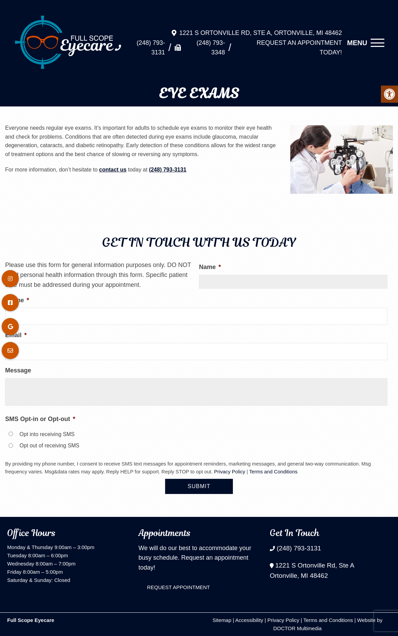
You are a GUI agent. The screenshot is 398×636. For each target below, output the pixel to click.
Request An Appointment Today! (299, 44)
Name (210, 267)
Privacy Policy (229, 471)
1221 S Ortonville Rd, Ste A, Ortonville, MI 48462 (260, 29)
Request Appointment (178, 587)
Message (18, 370)
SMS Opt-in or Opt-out (40, 419)
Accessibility (249, 620)
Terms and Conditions (273, 471)
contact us (113, 170)
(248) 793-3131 (151, 44)
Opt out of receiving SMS (49, 445)
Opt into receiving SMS (47, 434)
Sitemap (222, 620)
